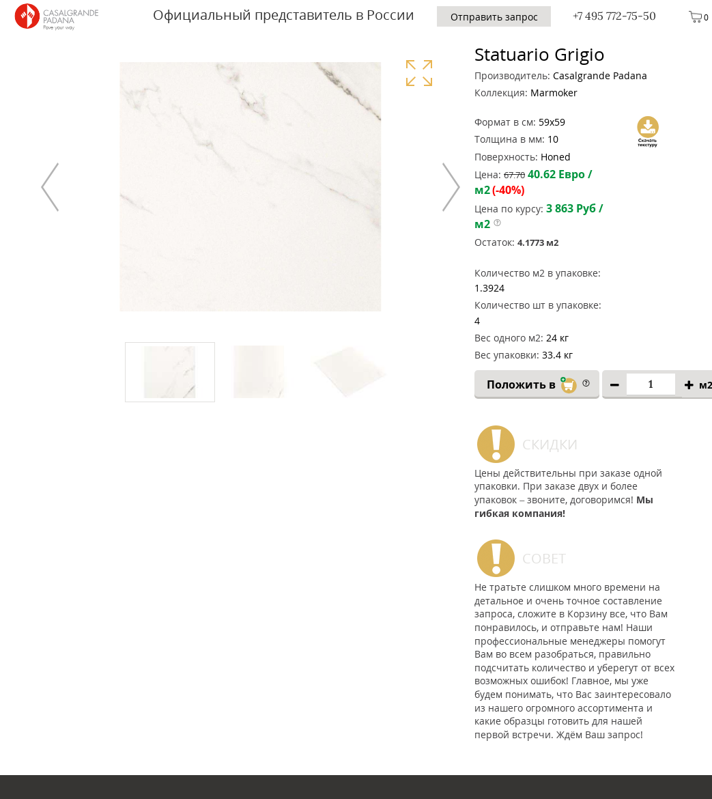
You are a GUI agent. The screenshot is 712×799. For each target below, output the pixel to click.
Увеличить (419, 73)
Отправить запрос (494, 16)
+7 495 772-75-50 (614, 16)
